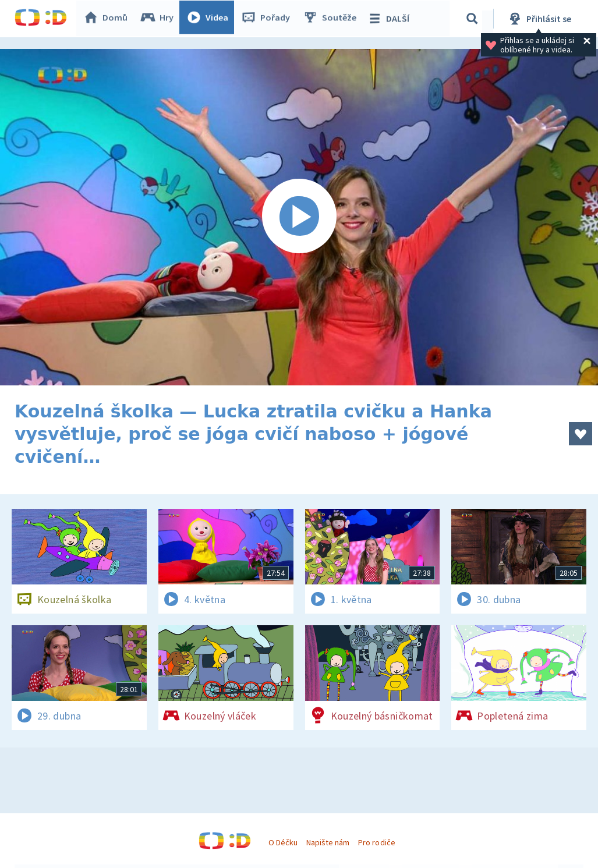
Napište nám (327, 842)
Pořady (268, 18)
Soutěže (332, 18)
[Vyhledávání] (474, 18)
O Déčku (283, 842)
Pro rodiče (376, 842)
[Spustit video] (299, 217)
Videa (210, 18)
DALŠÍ (391, 18)
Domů (108, 18)
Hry (160, 18)
